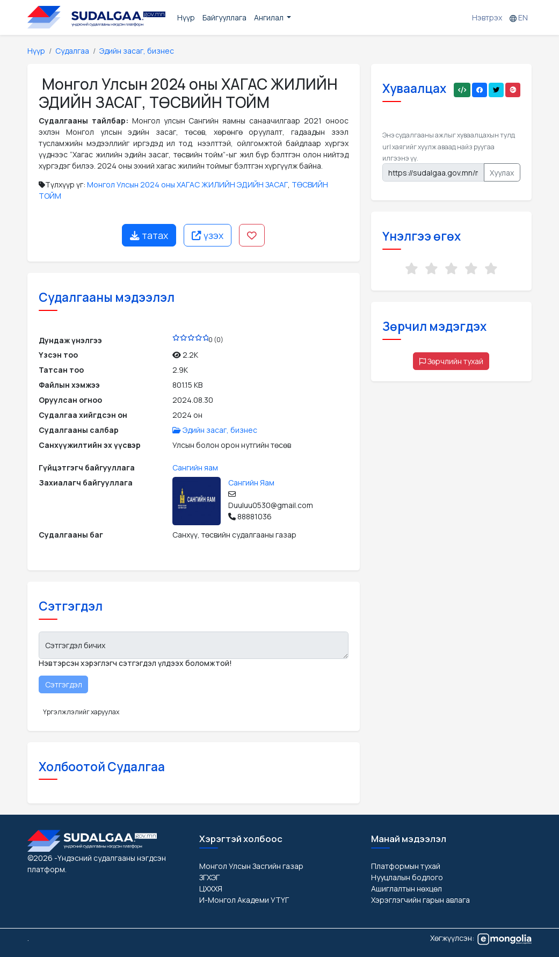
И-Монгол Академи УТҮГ (244, 900)
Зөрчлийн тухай (451, 361)
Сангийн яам (195, 467)
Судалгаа (72, 51)
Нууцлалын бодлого (407, 877)
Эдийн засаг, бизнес (136, 51)
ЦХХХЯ (210, 888)
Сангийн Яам (251, 482)
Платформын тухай (405, 866)
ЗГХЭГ (209, 877)
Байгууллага (224, 17)
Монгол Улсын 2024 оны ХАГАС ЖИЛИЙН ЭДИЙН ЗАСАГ (187, 184)
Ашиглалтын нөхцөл (406, 888)
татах (149, 235)
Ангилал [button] (269, 17)
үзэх (207, 235)
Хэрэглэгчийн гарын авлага (420, 900)
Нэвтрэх (487, 17)
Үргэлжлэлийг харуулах (81, 711)
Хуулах (502, 173)
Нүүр (186, 17)
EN (519, 17)
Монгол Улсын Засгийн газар (251, 866)
